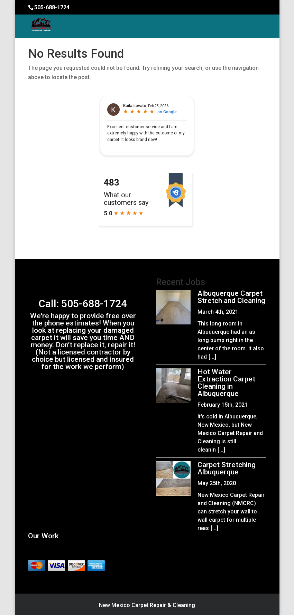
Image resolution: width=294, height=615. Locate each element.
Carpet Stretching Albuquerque (226, 468)
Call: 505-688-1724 (83, 303)
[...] (212, 356)
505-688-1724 (52, 7)
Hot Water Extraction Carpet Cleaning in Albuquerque (226, 383)
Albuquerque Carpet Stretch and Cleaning (231, 297)
